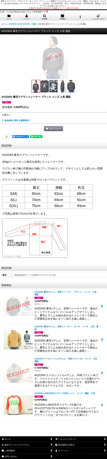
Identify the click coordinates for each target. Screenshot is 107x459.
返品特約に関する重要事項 (15, 120)
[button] (45, 17)
